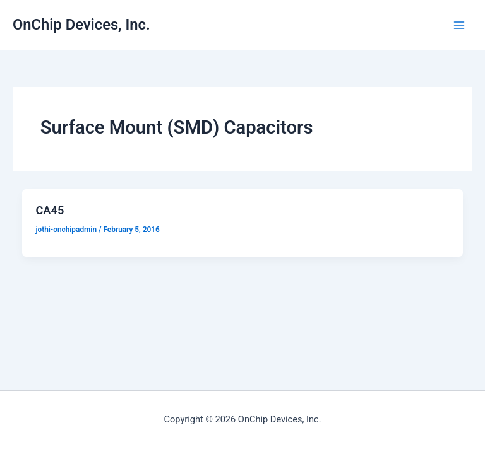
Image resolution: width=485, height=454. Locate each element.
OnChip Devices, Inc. (81, 24)
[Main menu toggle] (459, 25)
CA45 (49, 210)
